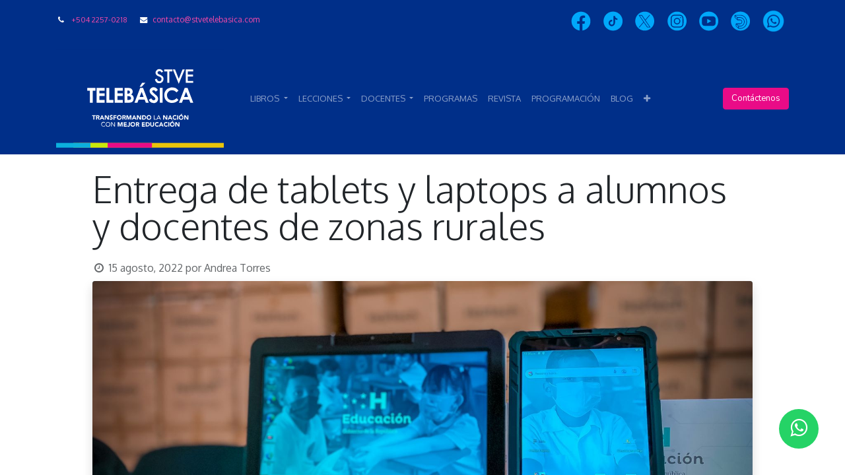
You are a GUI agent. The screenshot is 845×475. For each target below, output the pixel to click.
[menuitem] (451, 99)
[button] (647, 99)
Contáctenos (755, 98)
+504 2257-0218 (99, 19)
